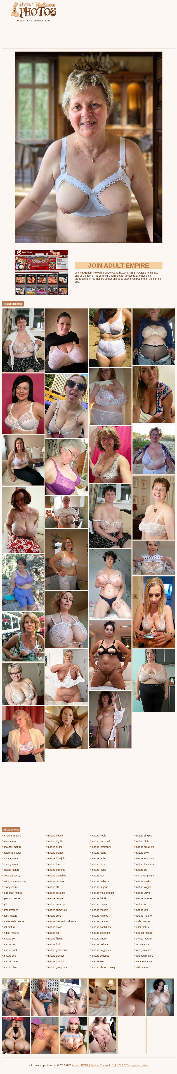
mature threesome (145, 864)
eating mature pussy (14, 881)
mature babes (10, 961)
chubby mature (11, 864)
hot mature (8, 927)
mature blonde (55, 852)
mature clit (52, 887)
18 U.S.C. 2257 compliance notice (129, 1065)
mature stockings (144, 858)
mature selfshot (99, 955)
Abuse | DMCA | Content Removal (91, 1065)
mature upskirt (143, 881)
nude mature (142, 921)
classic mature (11, 869)
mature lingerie (99, 887)
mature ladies (98, 858)
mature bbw (9, 967)
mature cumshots (56, 910)
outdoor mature (143, 932)
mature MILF (98, 898)
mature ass (9, 955)
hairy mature (9, 915)
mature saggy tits (100, 950)
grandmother (10, 910)
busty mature (10, 858)
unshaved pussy (144, 875)
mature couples (55, 898)
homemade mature (13, 921)
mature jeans (98, 852)
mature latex (97, 864)
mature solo (141, 852)
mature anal (9, 950)
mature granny (55, 961)
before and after (11, 852)
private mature (143, 938)
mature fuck (53, 944)
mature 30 (8, 938)
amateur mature (11, 835)
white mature (142, 967)
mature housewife (100, 841)
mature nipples (99, 915)
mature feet (53, 932)
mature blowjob (55, 858)
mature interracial (100, 846)
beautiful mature (12, 846)
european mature (12, 892)
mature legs (97, 875)
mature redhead (99, 944)
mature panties (99, 921)
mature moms (98, 904)
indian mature (10, 932)
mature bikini (54, 846)
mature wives (142, 904)
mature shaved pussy (102, 967)
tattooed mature (143, 955)
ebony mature (10, 887)
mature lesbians (99, 881)
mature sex (97, 961)
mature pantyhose (101, 927)
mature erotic (54, 927)
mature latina (98, 869)
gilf (4, 904)
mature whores (143, 898)
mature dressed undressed (61, 921)
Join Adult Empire (118, 265)
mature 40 (8, 944)
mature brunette (55, 869)
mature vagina (143, 887)
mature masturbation (102, 892)
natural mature (143, 915)
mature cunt (53, 915)
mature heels (98, 835)
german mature (11, 898)
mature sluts (141, 841)
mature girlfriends (56, 950)
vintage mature (143, 961)
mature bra (53, 864)
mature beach (54, 835)
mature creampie (56, 904)
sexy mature (141, 944)
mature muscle (99, 910)
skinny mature (142, 950)
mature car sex (55, 881)
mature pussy (98, 938)
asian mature (10, 841)
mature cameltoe (56, 875)
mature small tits (144, 846)
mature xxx (141, 910)
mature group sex (56, 967)
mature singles (143, 835)
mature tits (140, 869)
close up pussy (11, 875)
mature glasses (55, 955)
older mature (142, 927)
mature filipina (54, 938)
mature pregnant (100, 932)
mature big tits (54, 841)
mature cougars (55, 892)
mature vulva (142, 892)
